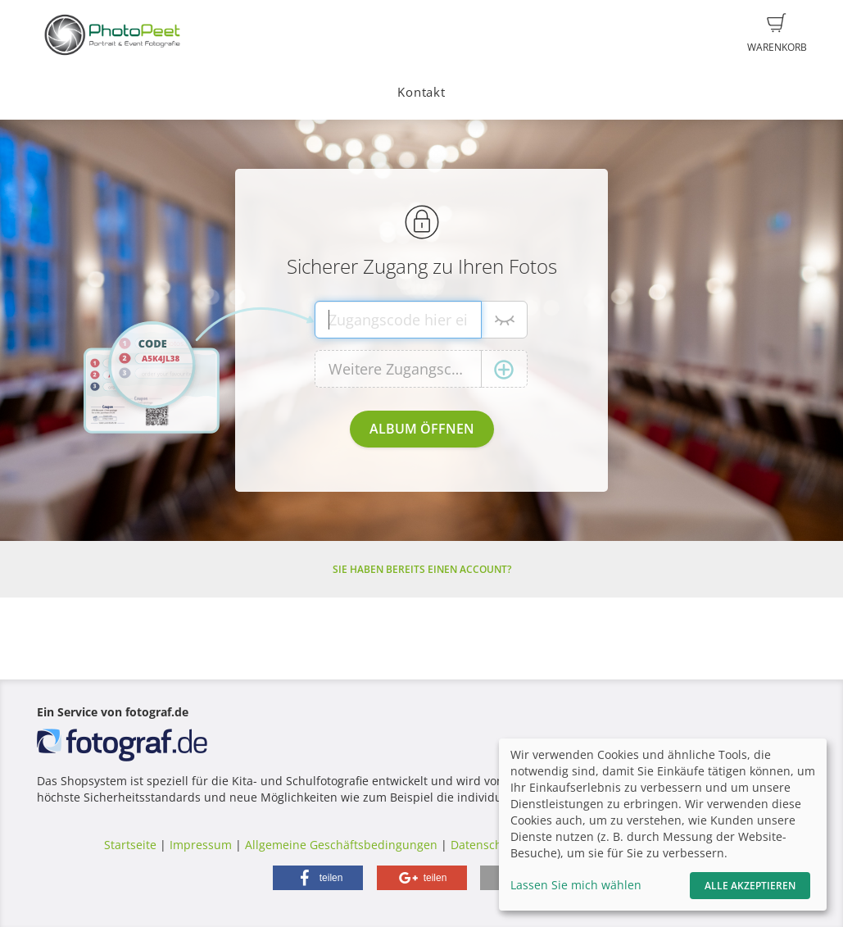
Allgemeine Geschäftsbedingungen (341, 844)
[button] (318, 878)
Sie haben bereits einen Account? (422, 569)
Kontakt (421, 92)
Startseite (130, 844)
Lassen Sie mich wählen (575, 885)
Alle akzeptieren (750, 886)
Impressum (201, 844)
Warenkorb (777, 33)
